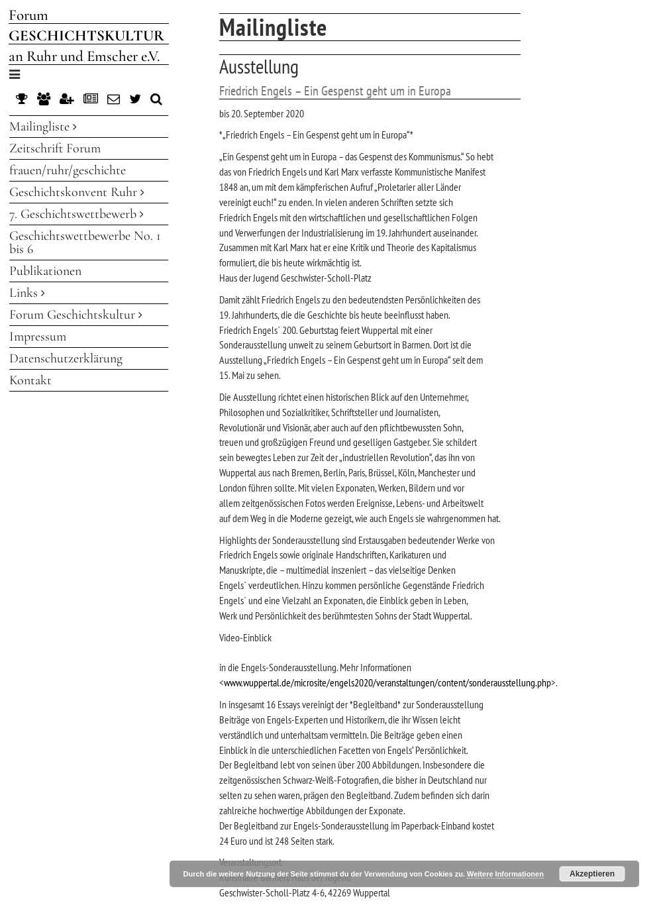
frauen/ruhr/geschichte (67, 170)
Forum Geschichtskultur (75, 315)
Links (27, 293)
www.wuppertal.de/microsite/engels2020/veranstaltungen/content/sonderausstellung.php (387, 682)
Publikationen (45, 271)
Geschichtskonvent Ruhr (76, 192)
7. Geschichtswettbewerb (76, 214)
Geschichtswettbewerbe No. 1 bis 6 (85, 242)
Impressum (37, 337)
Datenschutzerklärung (66, 358)
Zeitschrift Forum (55, 148)
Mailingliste (43, 126)
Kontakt (30, 380)
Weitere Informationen (505, 874)
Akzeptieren (592, 874)
